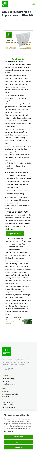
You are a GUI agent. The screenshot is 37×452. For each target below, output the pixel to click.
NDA (3, 399)
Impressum (5, 391)
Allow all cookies (18, 437)
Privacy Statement (7, 402)
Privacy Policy (23, 428)
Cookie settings (18, 447)
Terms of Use (5, 397)
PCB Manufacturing (8, 379)
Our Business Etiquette (8, 407)
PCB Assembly (6, 381)
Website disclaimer (7, 404)
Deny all (18, 442)
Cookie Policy (9, 431)
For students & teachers (9, 384)
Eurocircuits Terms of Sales (10, 394)
